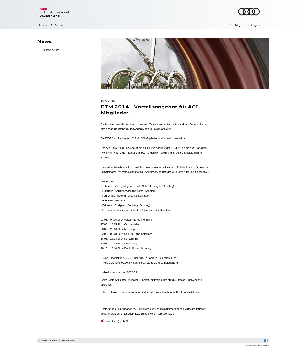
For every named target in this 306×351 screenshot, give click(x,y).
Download (116, 321)
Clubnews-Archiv (50, 50)
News (59, 25)
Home (44, 25)
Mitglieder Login (246, 25)
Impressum (54, 340)
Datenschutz (68, 340)
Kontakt (43, 340)
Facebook (266, 340)
